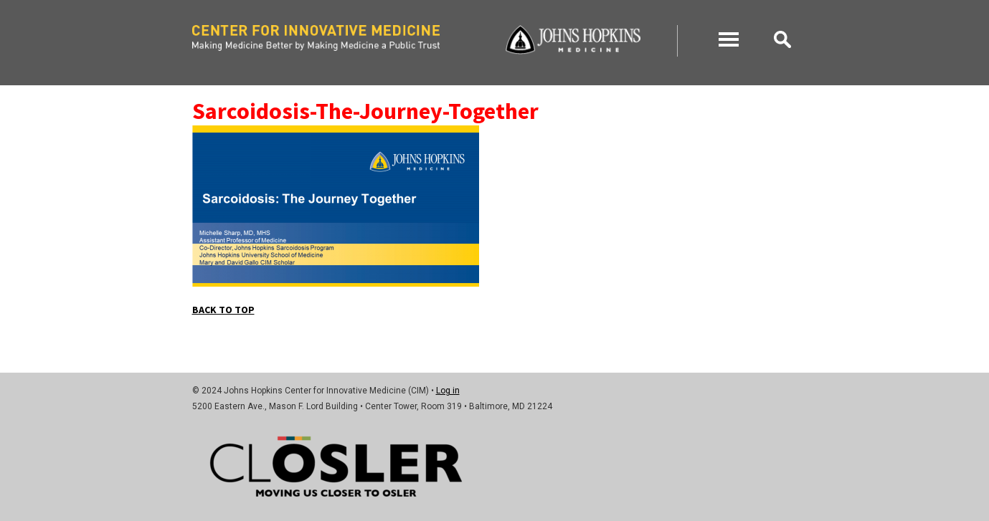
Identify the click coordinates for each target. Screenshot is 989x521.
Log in (448, 391)
